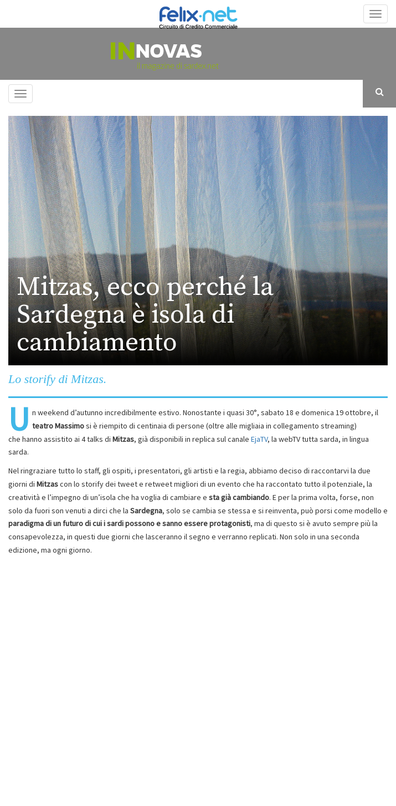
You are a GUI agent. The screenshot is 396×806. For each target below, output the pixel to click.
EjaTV (259, 439)
